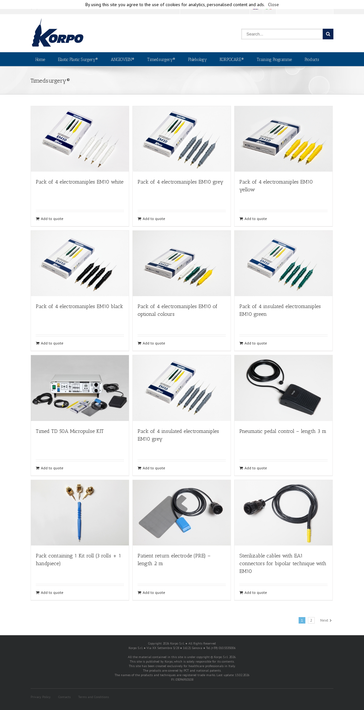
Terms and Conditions (93, 697)
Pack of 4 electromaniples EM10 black (79, 306)
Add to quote (52, 218)
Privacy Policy (41, 697)
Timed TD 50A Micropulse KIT (70, 431)
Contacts (64, 697)
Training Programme (274, 59)
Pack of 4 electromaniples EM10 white (79, 182)
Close (273, 4)
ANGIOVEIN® (122, 59)
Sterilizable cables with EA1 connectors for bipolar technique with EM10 (282, 563)
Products (312, 59)
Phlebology (197, 59)
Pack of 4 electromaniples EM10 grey (180, 182)
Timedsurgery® (161, 59)
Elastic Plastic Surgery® (78, 59)
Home (40, 59)
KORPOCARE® (232, 59)
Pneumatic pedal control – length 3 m (282, 431)
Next (324, 620)
